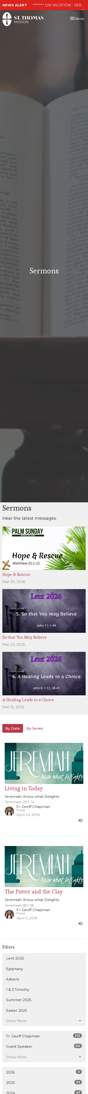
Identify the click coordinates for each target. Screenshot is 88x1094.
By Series (35, 728)
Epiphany (14, 969)
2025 (44, 1082)
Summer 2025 (18, 1000)
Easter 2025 (16, 1010)
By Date (12, 728)
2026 (44, 1072)
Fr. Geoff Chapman (44, 1035)
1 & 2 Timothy (17, 989)
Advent (12, 979)
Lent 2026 (15, 958)
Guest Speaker (44, 1046)
